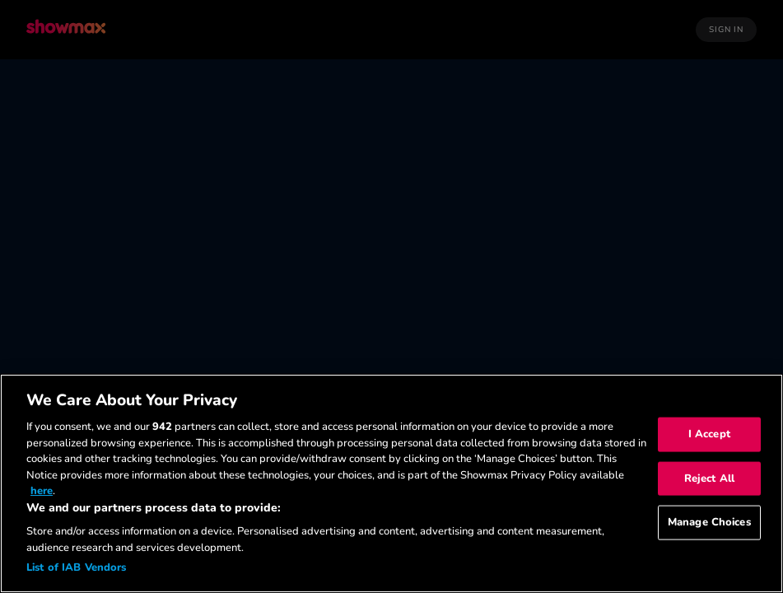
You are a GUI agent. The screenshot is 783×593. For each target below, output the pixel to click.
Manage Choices (709, 522)
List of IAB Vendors (76, 567)
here (41, 490)
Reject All (709, 477)
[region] (391, 483)
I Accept (709, 434)
